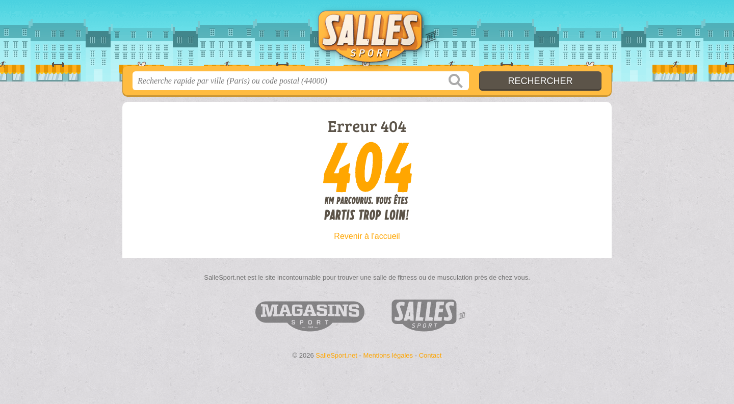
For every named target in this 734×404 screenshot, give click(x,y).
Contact (430, 355)
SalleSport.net (367, 36)
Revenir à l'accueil (367, 236)
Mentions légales (388, 355)
